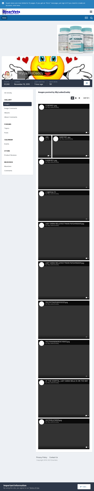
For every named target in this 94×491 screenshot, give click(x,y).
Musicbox (7, 166)
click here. (16, 5)
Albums (7, 113)
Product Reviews (10, 155)
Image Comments (10, 108)
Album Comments (10, 117)
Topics (6, 128)
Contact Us (53, 457)
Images (7, 104)
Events (6, 144)
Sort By (86, 98)
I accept (84, 487)
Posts (6, 133)
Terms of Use (34, 488)
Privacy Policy (41, 457)
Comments (8, 171)
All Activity (8, 93)
